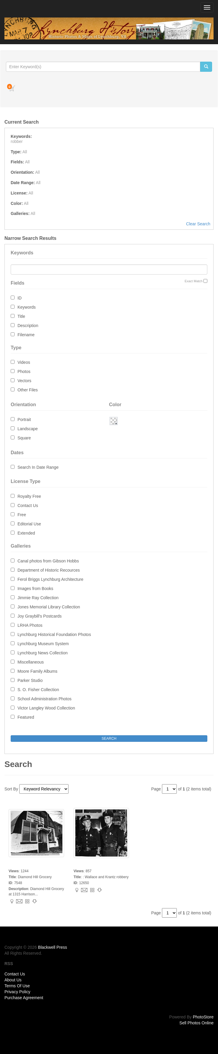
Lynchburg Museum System (43, 643)
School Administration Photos (44, 698)
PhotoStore (203, 1017)
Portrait (24, 419)
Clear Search (198, 223)
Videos (23, 362)
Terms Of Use (17, 985)
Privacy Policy (17, 991)
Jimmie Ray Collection (37, 597)
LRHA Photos (29, 625)
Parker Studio (30, 680)
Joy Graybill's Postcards (39, 616)
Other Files (27, 390)
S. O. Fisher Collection (38, 689)
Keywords (26, 307)
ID (19, 298)
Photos (24, 371)
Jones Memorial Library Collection (48, 607)
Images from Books (35, 588)
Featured (25, 717)
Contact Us (27, 505)
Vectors (24, 380)
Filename (26, 334)
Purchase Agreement (23, 997)
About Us (13, 980)
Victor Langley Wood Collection (46, 708)
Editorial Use (29, 524)
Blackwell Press (52, 947)
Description (27, 325)
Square (24, 438)
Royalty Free (29, 496)
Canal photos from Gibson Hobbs (48, 561)
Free (21, 514)
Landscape (27, 428)
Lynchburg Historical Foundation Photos (54, 634)
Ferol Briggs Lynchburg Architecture (50, 579)
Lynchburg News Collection (42, 652)
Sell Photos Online (196, 1022)
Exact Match (193, 281)
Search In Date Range (38, 467)
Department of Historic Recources (48, 570)
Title (21, 316)
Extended (26, 533)
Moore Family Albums (37, 671)
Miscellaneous (30, 662)
